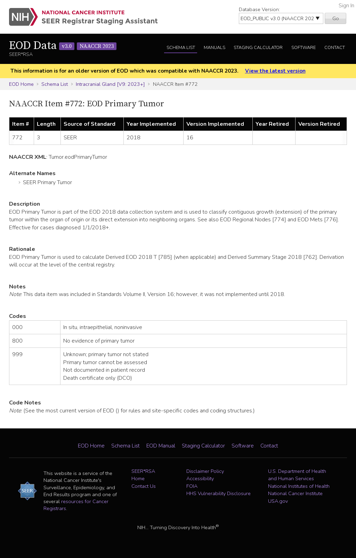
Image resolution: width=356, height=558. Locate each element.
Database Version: (259, 9)
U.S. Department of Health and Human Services (297, 475)
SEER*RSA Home (143, 475)
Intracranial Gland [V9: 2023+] (110, 84)
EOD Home (21, 84)
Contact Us (143, 486)
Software (303, 47)
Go (335, 18)
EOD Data (62, 46)
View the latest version (275, 70)
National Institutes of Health (299, 486)
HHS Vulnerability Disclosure (218, 493)
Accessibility (200, 478)
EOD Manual (160, 445)
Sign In (346, 5)
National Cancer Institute (295, 493)
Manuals (214, 47)
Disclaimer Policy (205, 471)
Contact (334, 47)
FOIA (191, 486)
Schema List (181, 47)
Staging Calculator (258, 47)
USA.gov (278, 501)
